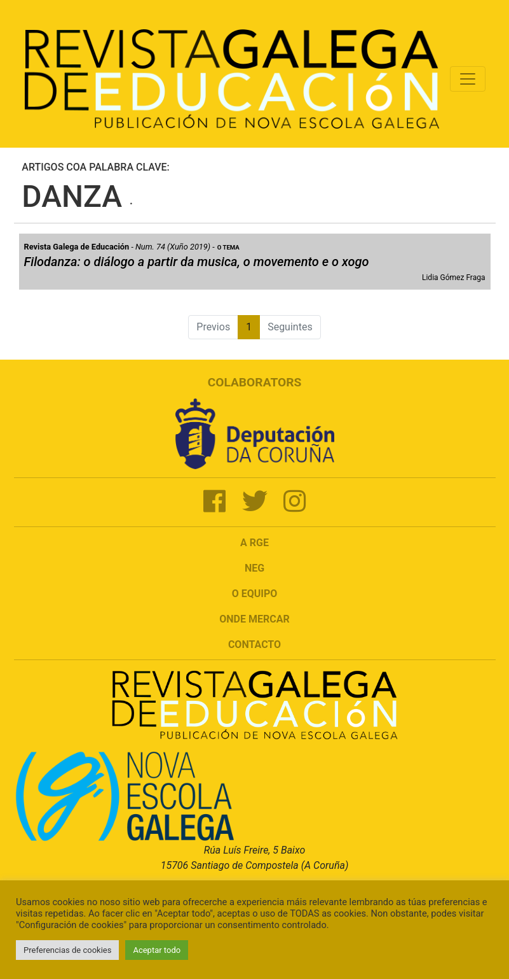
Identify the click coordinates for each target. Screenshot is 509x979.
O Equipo (255, 594)
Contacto (254, 644)
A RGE (254, 543)
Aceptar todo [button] (156, 950)
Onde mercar (254, 619)
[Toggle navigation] (467, 79)
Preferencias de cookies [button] (67, 950)
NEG (254, 568)
